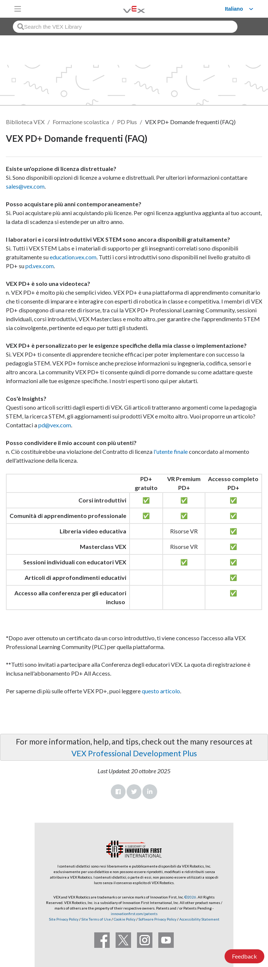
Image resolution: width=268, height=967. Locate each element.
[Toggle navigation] (18, 9)
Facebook (118, 791)
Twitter (134, 791)
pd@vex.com (54, 424)
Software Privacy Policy (157, 919)
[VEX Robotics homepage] (125, 9)
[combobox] (125, 27)
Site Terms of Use (96, 919)
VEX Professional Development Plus (134, 753)
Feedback (244, 956)
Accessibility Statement (199, 919)
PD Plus (127, 121)
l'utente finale (171, 451)
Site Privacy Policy (63, 919)
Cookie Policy (124, 919)
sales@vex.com (25, 186)
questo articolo (161, 690)
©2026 (190, 897)
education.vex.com (73, 256)
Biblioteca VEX (25, 121)
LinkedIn (149, 791)
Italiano (234, 9)
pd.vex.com (39, 265)
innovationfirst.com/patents (134, 913)
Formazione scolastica (81, 121)
